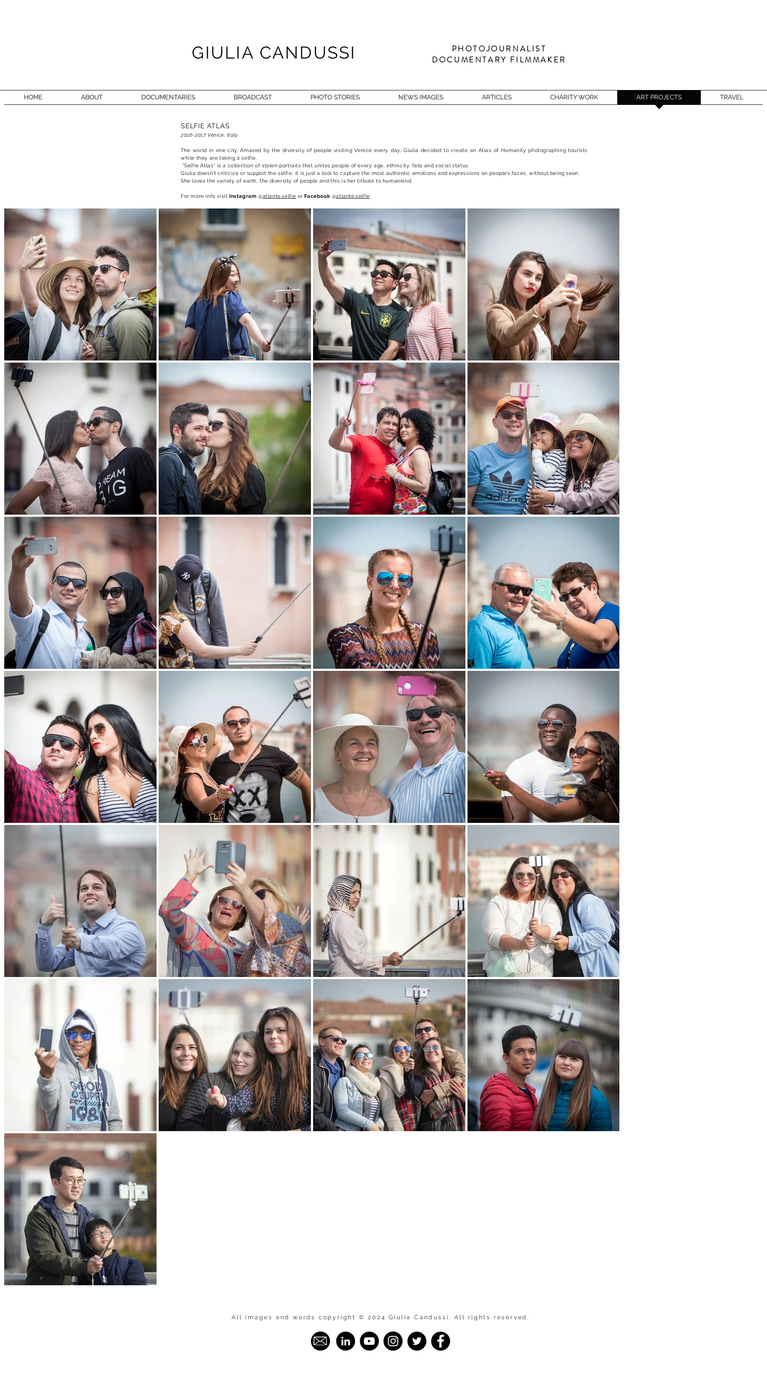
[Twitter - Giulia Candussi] (416, 1341)
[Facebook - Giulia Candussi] (440, 1341)
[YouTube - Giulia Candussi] (369, 1341)
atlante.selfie (279, 196)
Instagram (243, 196)
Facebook (317, 196)
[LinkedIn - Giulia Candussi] (345, 1341)
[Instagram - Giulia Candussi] (393, 1341)
